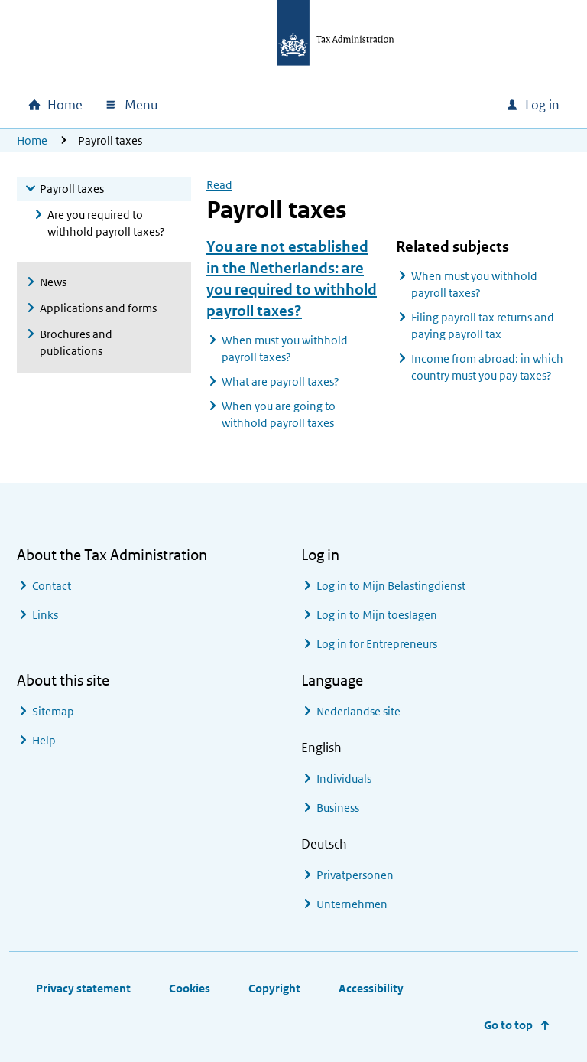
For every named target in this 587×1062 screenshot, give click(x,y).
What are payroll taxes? (280, 381)
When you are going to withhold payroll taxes (279, 414)
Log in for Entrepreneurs (376, 644)
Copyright (274, 988)
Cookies (189, 988)
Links (45, 615)
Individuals (343, 778)
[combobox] (390, 104)
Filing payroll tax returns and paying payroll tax (482, 325)
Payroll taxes (72, 188)
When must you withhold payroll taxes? (285, 348)
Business (337, 807)
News (53, 282)
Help (44, 740)
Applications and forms (98, 308)
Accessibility (371, 988)
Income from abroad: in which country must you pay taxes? (487, 367)
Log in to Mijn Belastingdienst (390, 585)
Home (32, 140)
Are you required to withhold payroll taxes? (106, 223)
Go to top (508, 1025)
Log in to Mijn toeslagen (376, 615)
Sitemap (53, 711)
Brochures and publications (76, 342)
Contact (51, 585)
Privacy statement (83, 988)
